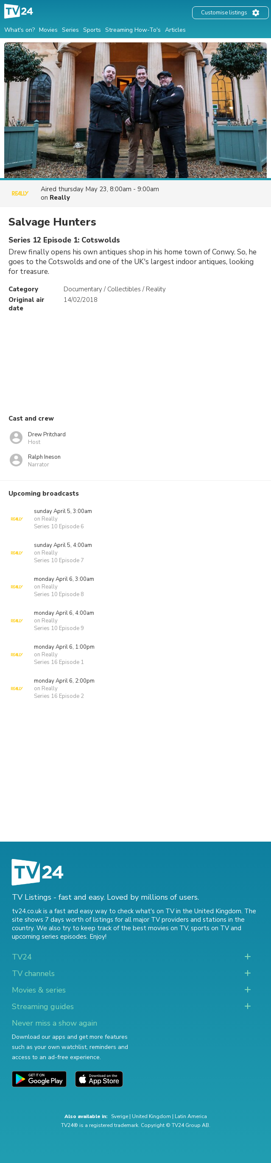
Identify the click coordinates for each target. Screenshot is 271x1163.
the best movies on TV (154, 928)
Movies (48, 30)
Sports (92, 30)
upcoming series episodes (49, 936)
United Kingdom (151, 1116)
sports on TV (210, 928)
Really (60, 197)
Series (70, 30)
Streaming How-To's (133, 30)
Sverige (119, 1116)
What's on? (19, 30)
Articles (175, 30)
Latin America (191, 1116)
